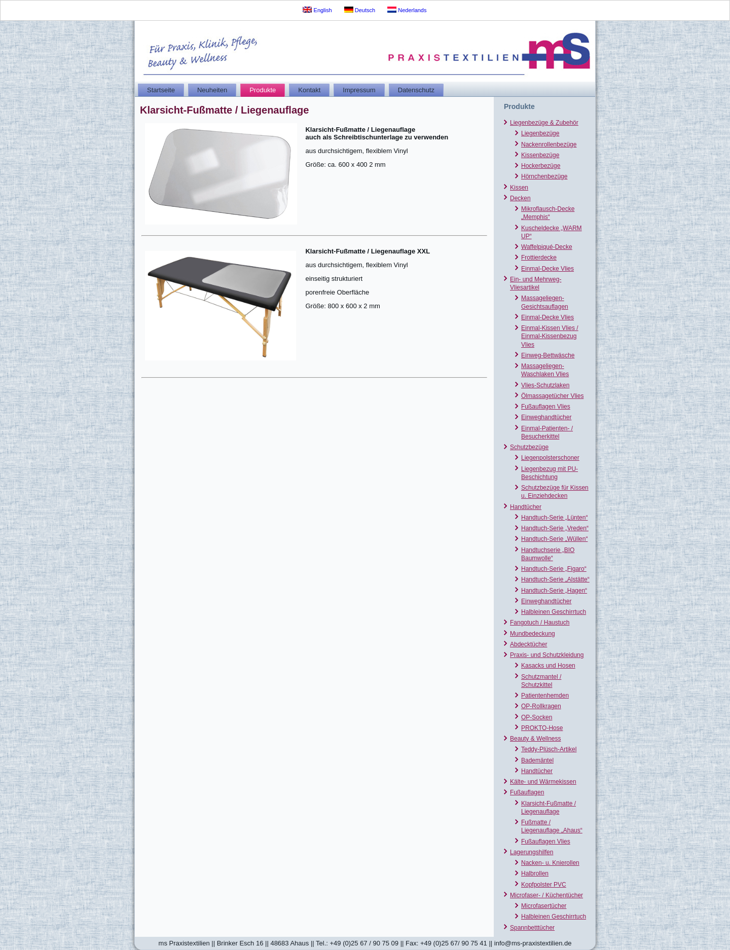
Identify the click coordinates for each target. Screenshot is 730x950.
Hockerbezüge (540, 165)
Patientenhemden (545, 695)
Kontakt (309, 90)
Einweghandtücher (546, 417)
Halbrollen (535, 873)
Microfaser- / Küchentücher (546, 895)
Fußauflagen (527, 792)
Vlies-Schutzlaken (545, 385)
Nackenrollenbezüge (548, 144)
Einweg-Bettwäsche (547, 355)
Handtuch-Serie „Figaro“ (554, 568)
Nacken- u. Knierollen (550, 862)
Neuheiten (212, 90)
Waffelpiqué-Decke (546, 246)
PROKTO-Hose (542, 728)
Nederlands (406, 10)
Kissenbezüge (540, 155)
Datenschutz (416, 90)
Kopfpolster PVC (543, 884)
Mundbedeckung (532, 633)
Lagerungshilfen (531, 852)
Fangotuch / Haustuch (539, 622)
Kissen (519, 187)
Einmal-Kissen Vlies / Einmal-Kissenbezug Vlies (549, 336)
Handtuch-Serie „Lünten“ (554, 517)
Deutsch (359, 10)
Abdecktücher (528, 644)
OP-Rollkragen (541, 706)
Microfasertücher (543, 905)
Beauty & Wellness (535, 738)
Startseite (161, 90)
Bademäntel (537, 760)
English (317, 10)
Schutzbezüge (529, 447)
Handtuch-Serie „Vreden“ (555, 528)
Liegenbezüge (540, 133)
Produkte (262, 90)
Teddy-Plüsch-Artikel (548, 749)
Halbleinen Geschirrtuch (553, 611)
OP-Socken (536, 717)
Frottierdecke (539, 257)
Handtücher (525, 506)
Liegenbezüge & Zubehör (544, 122)
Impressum (359, 90)
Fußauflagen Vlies (545, 406)
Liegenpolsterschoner (550, 457)
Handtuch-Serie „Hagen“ (554, 590)
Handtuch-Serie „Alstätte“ (555, 579)
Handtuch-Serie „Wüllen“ (554, 538)
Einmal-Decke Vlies (547, 268)
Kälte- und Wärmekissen (543, 781)
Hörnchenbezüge (544, 176)
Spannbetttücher (532, 927)
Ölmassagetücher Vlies (552, 395)
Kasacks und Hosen (548, 665)
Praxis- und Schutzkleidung (546, 655)
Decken (520, 198)
